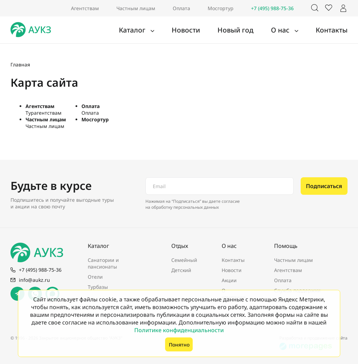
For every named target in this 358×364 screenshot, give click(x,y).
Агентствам (85, 8)
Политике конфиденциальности (179, 330)
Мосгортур (221, 8)
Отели (95, 276)
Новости (204, 30)
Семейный (184, 260)
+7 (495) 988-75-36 (272, 8)
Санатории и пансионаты (103, 263)
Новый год (248, 30)
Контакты (335, 30)
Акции (229, 280)
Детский (181, 270)
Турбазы (98, 287)
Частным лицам (135, 8)
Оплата (181, 8)
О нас (289, 30)
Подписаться (324, 186)
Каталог (157, 30)
